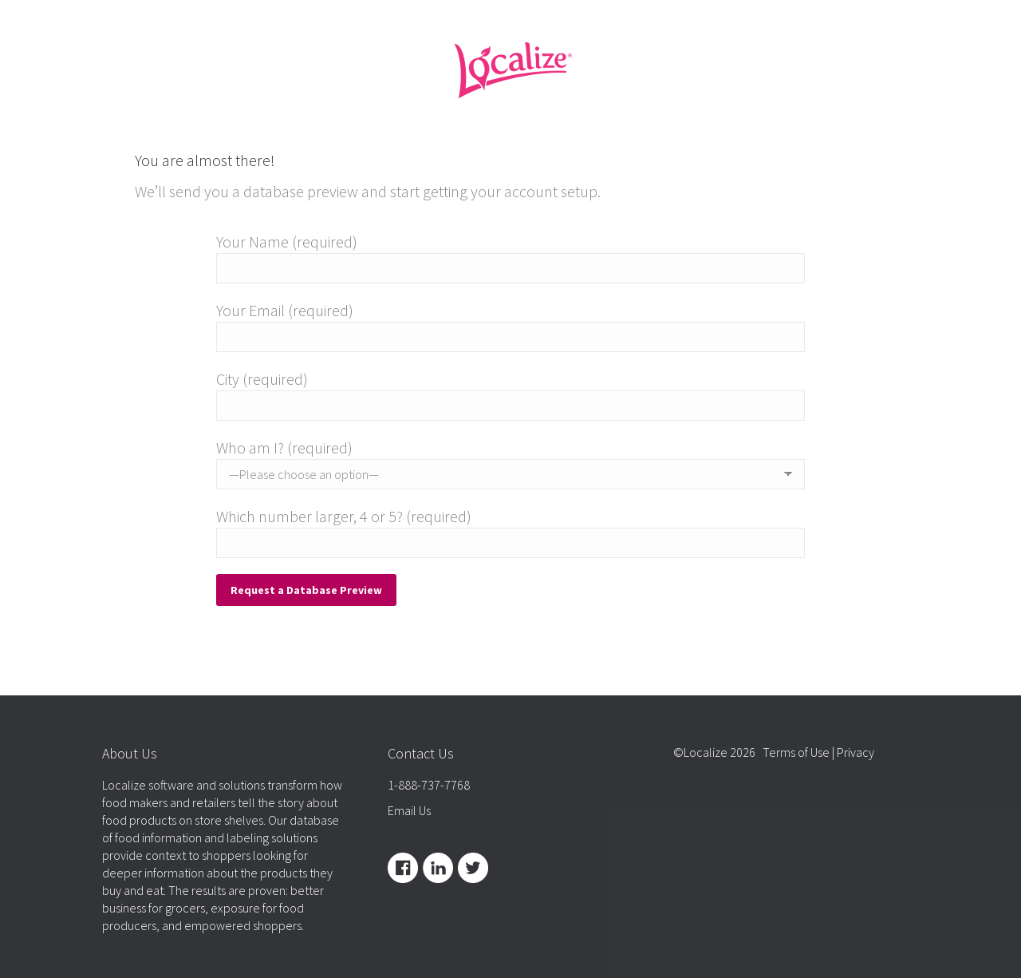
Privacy (855, 752)
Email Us (409, 810)
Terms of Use (796, 752)
